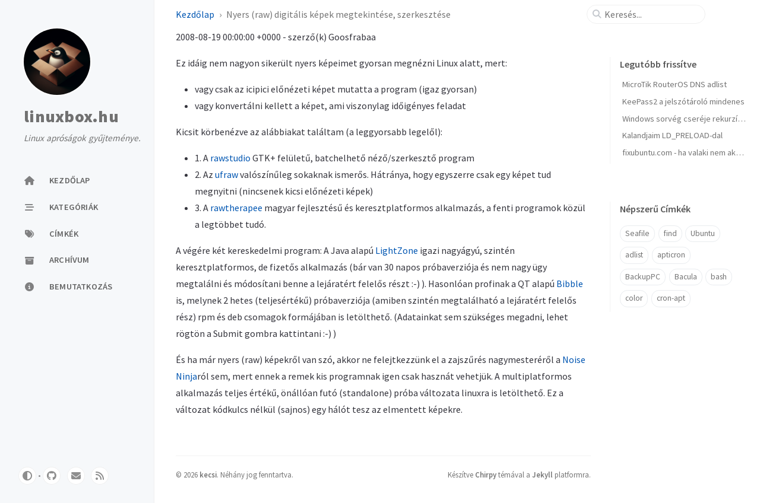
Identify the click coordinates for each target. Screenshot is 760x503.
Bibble (569, 283)
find (670, 233)
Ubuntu (703, 233)
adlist (634, 255)
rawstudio (230, 158)
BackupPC (642, 277)
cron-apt (671, 298)
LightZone (396, 250)
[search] (650, 14)
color (633, 298)
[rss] (99, 475)
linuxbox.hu (71, 117)
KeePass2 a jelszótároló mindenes (683, 101)
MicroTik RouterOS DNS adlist (674, 84)
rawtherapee (236, 208)
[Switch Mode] (27, 475)
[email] (76, 475)
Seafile (637, 233)
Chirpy (485, 474)
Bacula (685, 277)
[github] (51, 475)
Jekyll (542, 474)
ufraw (226, 174)
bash (719, 277)
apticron (671, 255)
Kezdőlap (195, 14)
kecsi (208, 474)
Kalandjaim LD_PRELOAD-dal (672, 135)
